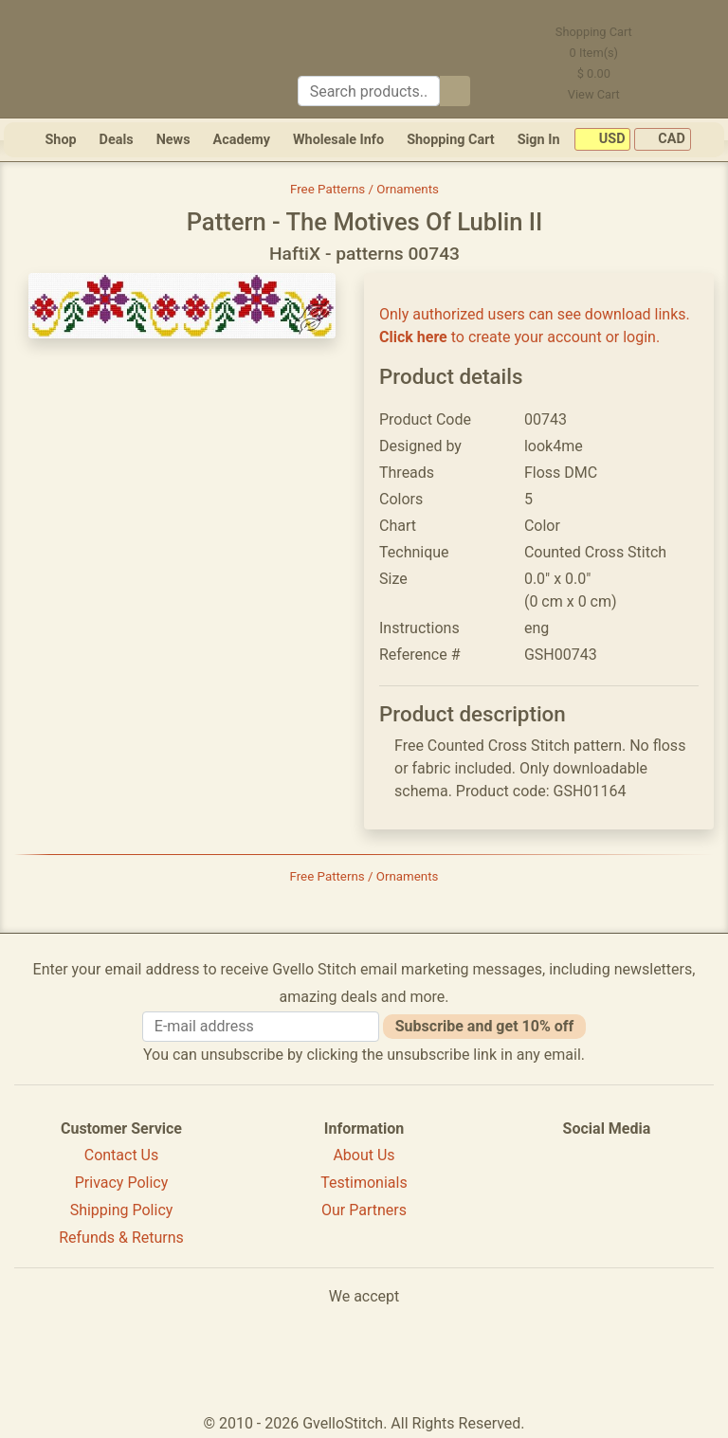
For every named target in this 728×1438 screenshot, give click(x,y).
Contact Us (121, 1155)
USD (602, 140)
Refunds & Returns (121, 1238)
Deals (117, 140)
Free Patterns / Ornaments (364, 189)
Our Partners (364, 1210)
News (173, 140)
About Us (363, 1155)
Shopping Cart (451, 140)
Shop (60, 140)
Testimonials (363, 1183)
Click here (413, 337)
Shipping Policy (121, 1210)
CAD (662, 140)
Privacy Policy (122, 1183)
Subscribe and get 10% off (484, 1026)
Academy (241, 140)
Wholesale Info (338, 140)
